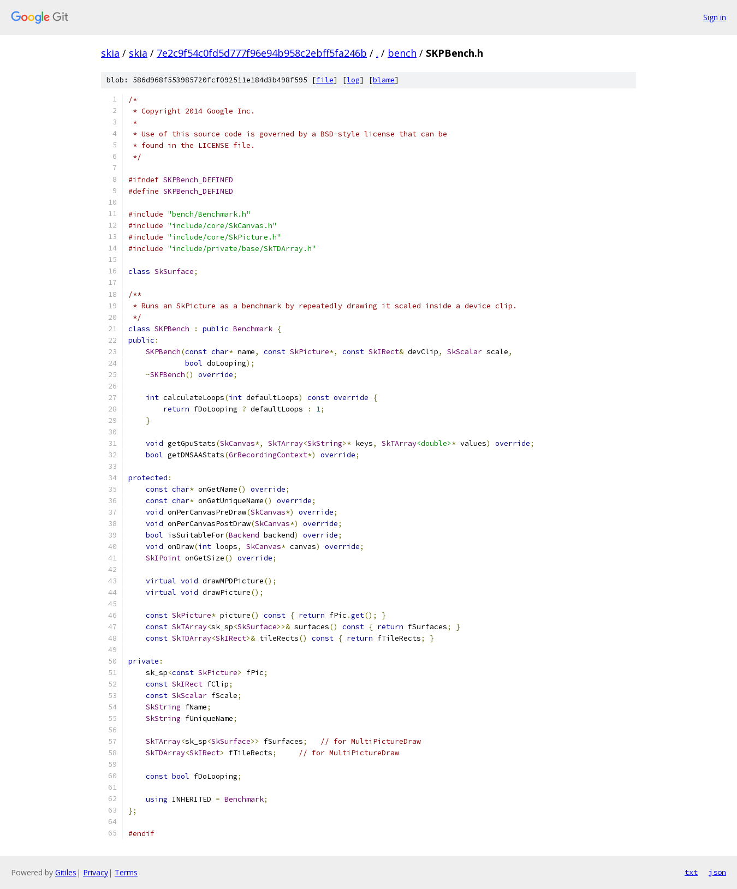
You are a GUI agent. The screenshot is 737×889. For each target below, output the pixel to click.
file (325, 80)
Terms (126, 872)
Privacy (95, 872)
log (353, 80)
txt (691, 872)
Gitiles (65, 872)
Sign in (714, 17)
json (717, 872)
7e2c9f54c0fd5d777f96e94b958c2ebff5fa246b (262, 52)
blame (384, 80)
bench (402, 52)
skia (110, 52)
